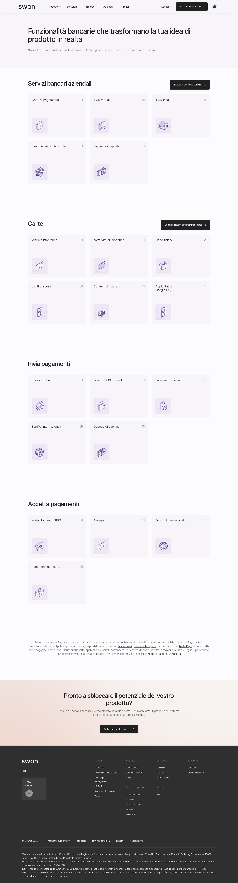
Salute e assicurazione (104, 791)
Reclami (119, 841)
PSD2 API (130, 814)
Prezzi (128, 777)
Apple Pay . (185, 646)
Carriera (160, 772)
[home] (27, 6)
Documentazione (133, 794)
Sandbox (130, 799)
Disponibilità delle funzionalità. (164, 653)
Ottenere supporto (196, 772)
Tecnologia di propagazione (100, 779)
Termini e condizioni (101, 841)
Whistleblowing (136, 841)
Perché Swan (162, 777)
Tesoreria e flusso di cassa (106, 772)
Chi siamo (160, 767)
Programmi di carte (134, 772)
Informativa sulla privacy (59, 841)
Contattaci (192, 767)
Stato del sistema (133, 804)
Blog (158, 794)
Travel (97, 796)
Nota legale (81, 841)
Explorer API (131, 809)
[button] (54, 7)
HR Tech (98, 786)
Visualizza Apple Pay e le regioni (137, 646)
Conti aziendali (132, 767)
